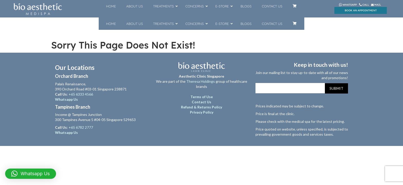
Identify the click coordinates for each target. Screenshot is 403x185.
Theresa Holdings (200, 81)
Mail (376, 4)
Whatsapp (348, 4)
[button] (30, 174)
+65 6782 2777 (81, 127)
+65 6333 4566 (81, 94)
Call (364, 4)
